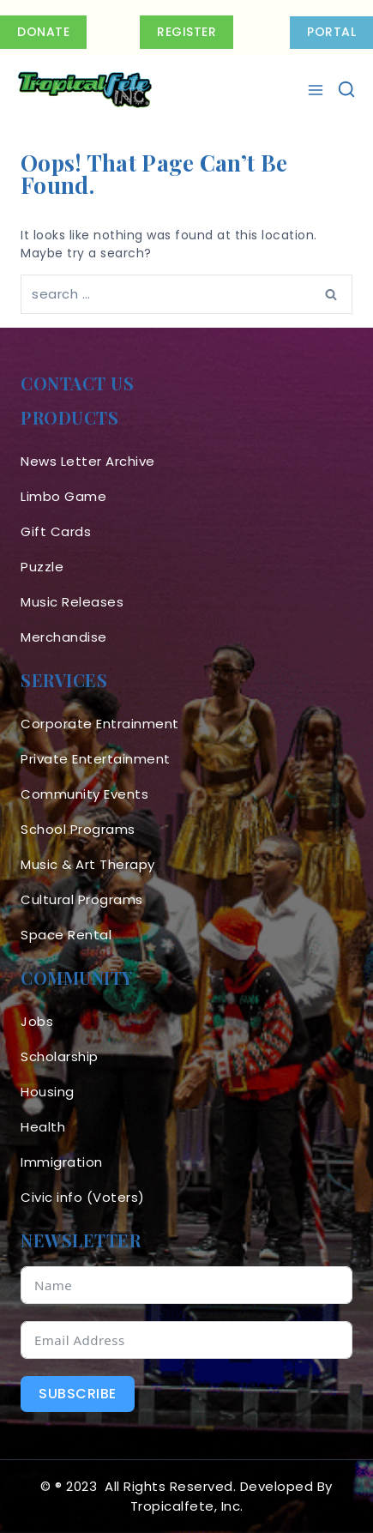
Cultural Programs (82, 899)
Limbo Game (63, 496)
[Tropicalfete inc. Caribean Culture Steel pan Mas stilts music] (85, 90)
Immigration (62, 1162)
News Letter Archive (88, 461)
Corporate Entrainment (100, 724)
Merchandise (64, 637)
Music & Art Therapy (88, 864)
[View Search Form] (346, 90)
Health (43, 1127)
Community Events (84, 794)
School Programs (78, 829)
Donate (43, 31)
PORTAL (331, 31)
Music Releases (72, 602)
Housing (48, 1092)
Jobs (37, 1021)
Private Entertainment (96, 759)
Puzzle (42, 567)
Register (186, 31)
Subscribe (78, 1393)
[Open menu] (317, 90)
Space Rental (66, 935)
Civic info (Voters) (83, 1197)
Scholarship (60, 1056)
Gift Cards (56, 531)
